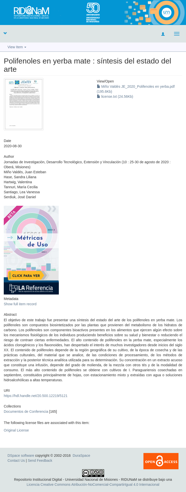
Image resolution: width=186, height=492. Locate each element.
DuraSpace (81, 456)
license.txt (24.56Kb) (115, 96)
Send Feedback (40, 460)
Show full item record (20, 304)
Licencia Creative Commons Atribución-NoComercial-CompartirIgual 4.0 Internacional (93, 484)
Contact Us (16, 460)
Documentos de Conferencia (26, 412)
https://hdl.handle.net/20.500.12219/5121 (36, 396)
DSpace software (21, 456)
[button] (5, 33)
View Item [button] (17, 47)
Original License (16, 430)
